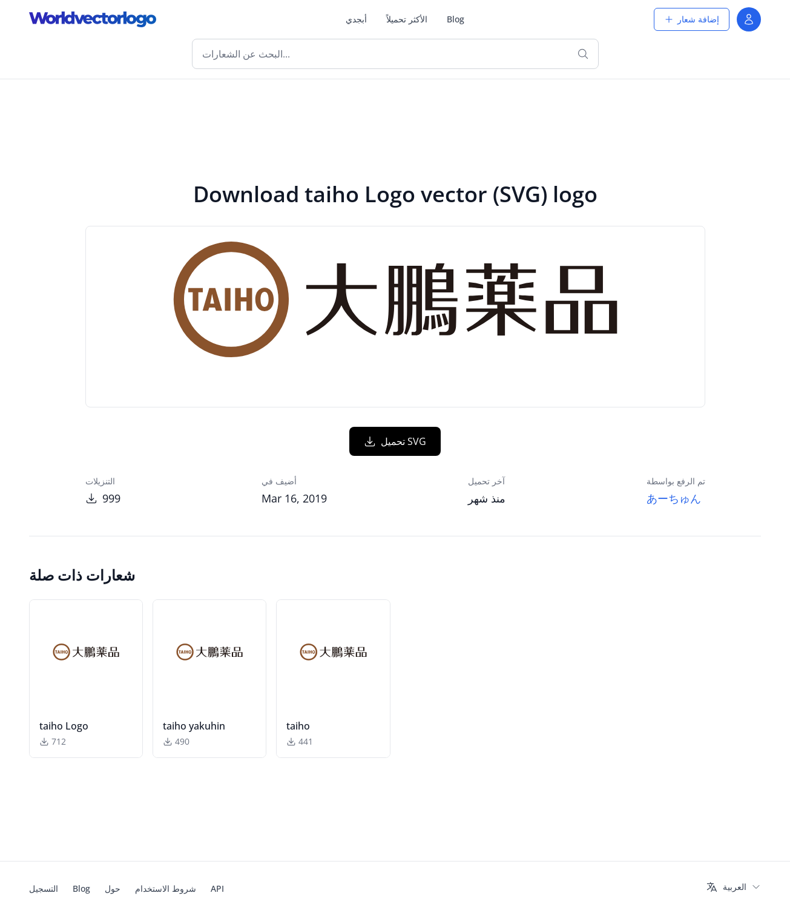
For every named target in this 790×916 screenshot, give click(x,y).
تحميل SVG (395, 441)
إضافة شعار (691, 19)
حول (112, 888)
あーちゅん (674, 498)
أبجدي (356, 19)
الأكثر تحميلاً (406, 19)
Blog (455, 19)
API (217, 888)
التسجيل (43, 888)
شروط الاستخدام (165, 888)
